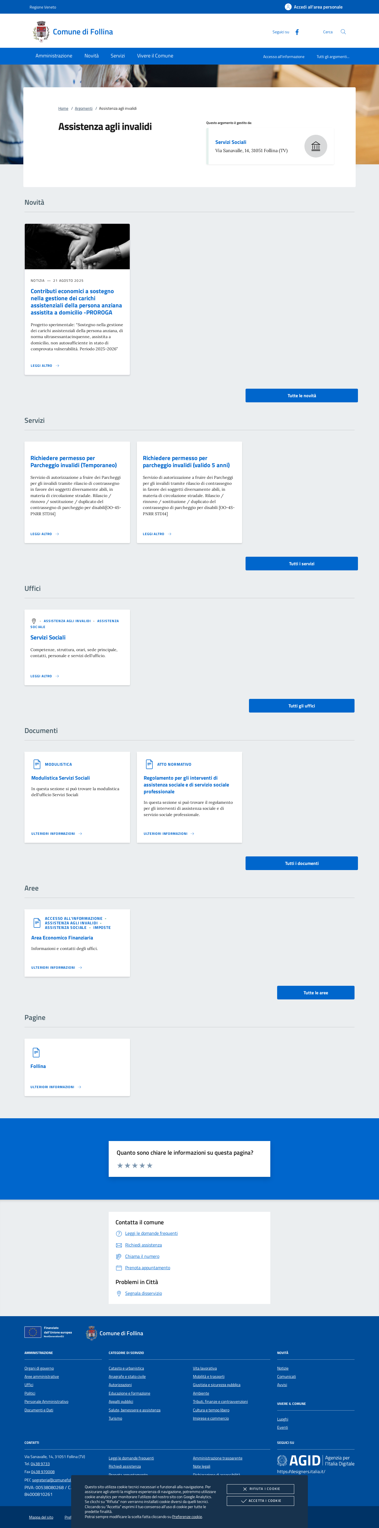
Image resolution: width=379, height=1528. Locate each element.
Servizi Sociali (230, 142)
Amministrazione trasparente (217, 1458)
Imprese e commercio (211, 1418)
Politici (29, 1393)
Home (63, 108)
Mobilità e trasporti (208, 1376)
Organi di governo (39, 1368)
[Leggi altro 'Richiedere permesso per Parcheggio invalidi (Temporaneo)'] (44, 534)
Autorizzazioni (120, 1385)
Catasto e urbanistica (126, 1368)
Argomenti (83, 108)
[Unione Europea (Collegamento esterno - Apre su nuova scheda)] (49, 1333)
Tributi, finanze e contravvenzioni (220, 1401)
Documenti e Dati (38, 1410)
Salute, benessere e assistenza (134, 1410)
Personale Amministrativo (46, 1401)
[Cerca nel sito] (343, 32)
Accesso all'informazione (283, 56)
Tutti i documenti (302, 863)
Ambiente (201, 1393)
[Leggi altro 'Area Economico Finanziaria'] (57, 967)
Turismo (115, 1418)
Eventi (282, 1427)
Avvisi (282, 1385)
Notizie (283, 1368)
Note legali (201, 1466)
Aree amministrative (41, 1376)
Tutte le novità (302, 395)
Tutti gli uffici (302, 705)
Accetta (260, 1501)
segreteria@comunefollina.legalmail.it (64, 1480)
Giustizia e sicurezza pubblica (216, 1385)
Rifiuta (260, 1489)
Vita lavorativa (205, 1368)
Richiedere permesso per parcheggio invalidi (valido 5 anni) (186, 461)
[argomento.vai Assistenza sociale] (66, 927)
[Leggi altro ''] (44, 676)
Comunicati (286, 1376)
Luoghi (282, 1419)
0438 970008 (43, 1472)
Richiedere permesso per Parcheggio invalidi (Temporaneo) (73, 461)
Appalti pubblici (121, 1401)
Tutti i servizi (301, 563)
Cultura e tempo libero (211, 1410)
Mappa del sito (41, 1517)
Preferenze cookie (187, 1516)
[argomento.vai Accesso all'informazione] (74, 918)
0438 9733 (40, 1464)
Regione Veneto (43, 7)
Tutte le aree (316, 992)
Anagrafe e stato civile (127, 1376)
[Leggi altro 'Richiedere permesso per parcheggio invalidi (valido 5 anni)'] (157, 534)
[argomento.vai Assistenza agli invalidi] (68, 621)
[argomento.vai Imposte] (102, 927)
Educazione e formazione (129, 1393)
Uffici (28, 1385)
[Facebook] (294, 31)
